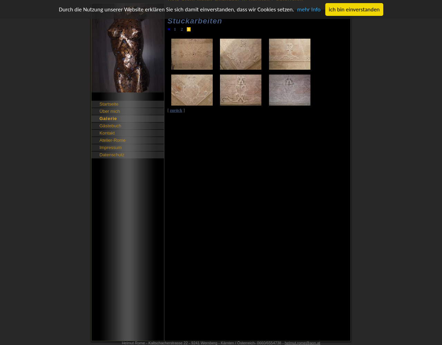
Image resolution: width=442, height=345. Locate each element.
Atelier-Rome (112, 140)
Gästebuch (110, 125)
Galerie (108, 118)
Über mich (109, 111)
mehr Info (309, 9)
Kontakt (107, 133)
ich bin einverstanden (354, 9)
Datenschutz (111, 154)
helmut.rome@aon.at (302, 343)
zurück (176, 110)
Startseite (108, 104)
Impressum (110, 147)
